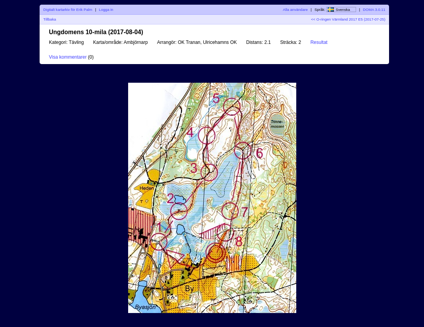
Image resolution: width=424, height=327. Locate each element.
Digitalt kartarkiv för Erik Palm (67, 9)
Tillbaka (49, 19)
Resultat (318, 42)
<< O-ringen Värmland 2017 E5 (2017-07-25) (348, 19)
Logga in (106, 9)
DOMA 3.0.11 (374, 9)
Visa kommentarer (68, 57)
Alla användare (295, 9)
